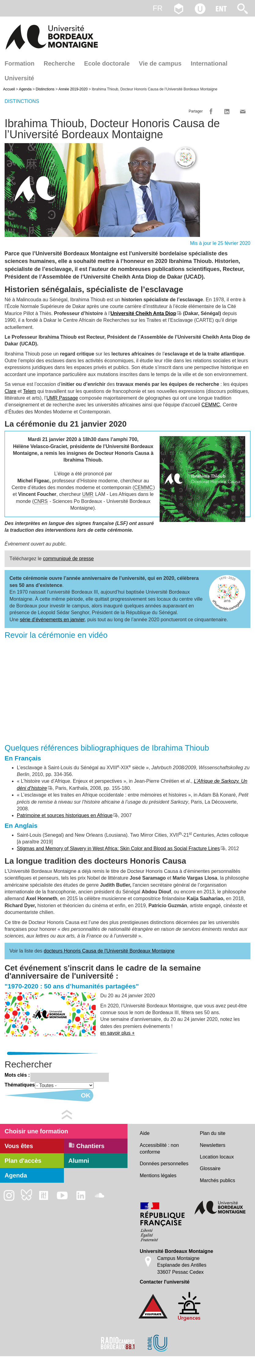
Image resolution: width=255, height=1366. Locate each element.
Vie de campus (160, 63)
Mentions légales (158, 1175)
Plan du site (213, 1133)
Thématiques (20, 1084)
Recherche (59, 63)
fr (157, 8)
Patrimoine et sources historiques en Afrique (65, 815)
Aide (145, 1133)
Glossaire (210, 1168)
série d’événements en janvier (52, 619)
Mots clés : (17, 1075)
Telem (29, 391)
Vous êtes (19, 1146)
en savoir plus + (117, 1033)
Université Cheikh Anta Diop (143, 313)
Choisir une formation (36, 1131)
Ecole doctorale (107, 63)
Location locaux (217, 1156)
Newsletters (213, 1145)
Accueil (9, 89)
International (209, 63)
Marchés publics (217, 1180)
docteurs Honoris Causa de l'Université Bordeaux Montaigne (109, 950)
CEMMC (210, 404)
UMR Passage (62, 398)
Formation (20, 63)
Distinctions (45, 89)
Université (19, 78)
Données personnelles (164, 1163)
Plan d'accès (23, 1160)
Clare (10, 391)
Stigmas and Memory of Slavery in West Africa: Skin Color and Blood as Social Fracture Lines (118, 848)
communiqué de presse (68, 558)
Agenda (25, 89)
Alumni (78, 1160)
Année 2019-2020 (72, 89)
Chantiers (86, 1145)
